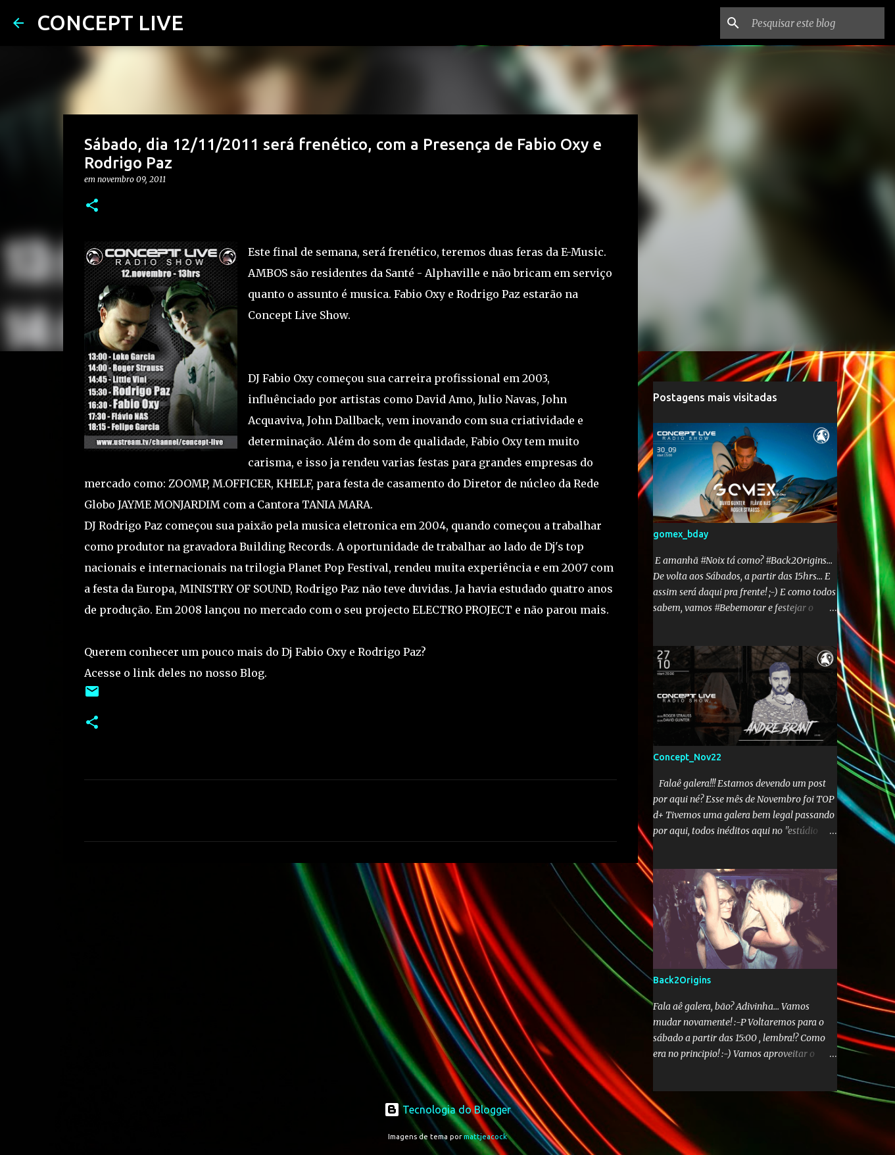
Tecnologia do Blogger (447, 1110)
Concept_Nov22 (687, 757)
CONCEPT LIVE (110, 22)
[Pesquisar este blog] (815, 23)
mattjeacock (485, 1137)
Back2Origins (682, 980)
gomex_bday (680, 534)
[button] (92, 206)
